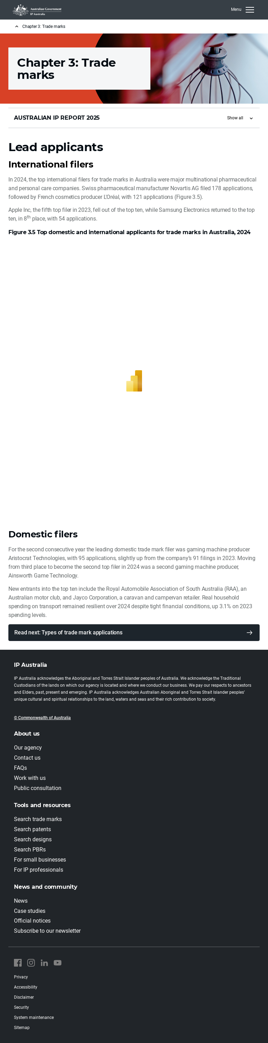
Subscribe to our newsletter (47, 930)
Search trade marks (38, 819)
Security (21, 1007)
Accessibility (25, 987)
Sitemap (22, 1027)
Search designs (33, 839)
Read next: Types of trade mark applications (68, 632)
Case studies (29, 911)
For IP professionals (38, 869)
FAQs (20, 768)
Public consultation (37, 788)
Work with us (30, 778)
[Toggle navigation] (242, 10)
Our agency (28, 747)
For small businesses (40, 859)
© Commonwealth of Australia (42, 717)
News (21, 900)
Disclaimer (24, 997)
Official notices (32, 920)
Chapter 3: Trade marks (43, 26)
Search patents (32, 829)
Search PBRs (30, 849)
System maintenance (34, 1017)
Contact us (27, 757)
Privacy (21, 977)
